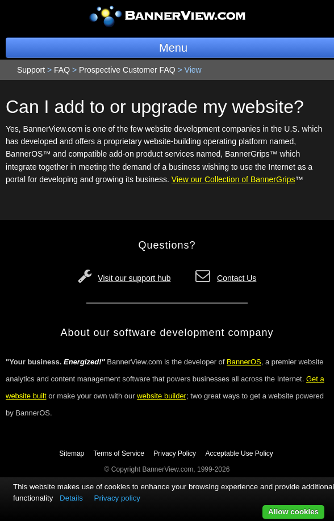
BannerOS (244, 362)
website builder (161, 396)
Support (31, 69)
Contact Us (236, 278)
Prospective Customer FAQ (127, 69)
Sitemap (71, 453)
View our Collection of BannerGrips (233, 179)
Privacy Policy (174, 453)
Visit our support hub (134, 278)
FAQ (62, 69)
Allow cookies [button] (293, 511)
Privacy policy (117, 498)
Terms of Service (119, 453)
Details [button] (71, 498)
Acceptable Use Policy (239, 453)
